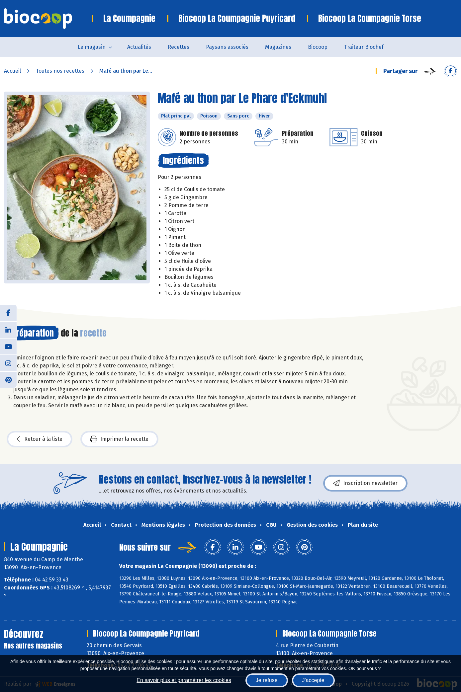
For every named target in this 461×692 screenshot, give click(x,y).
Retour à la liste (39, 439)
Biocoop (317, 47)
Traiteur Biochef (364, 47)
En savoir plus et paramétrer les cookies (184, 680)
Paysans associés (227, 47)
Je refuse (267, 680)
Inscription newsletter (365, 483)
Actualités (139, 47)
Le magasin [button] (92, 47)
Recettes (178, 47)
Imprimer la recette (119, 439)
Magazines (278, 47)
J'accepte (313, 680)
